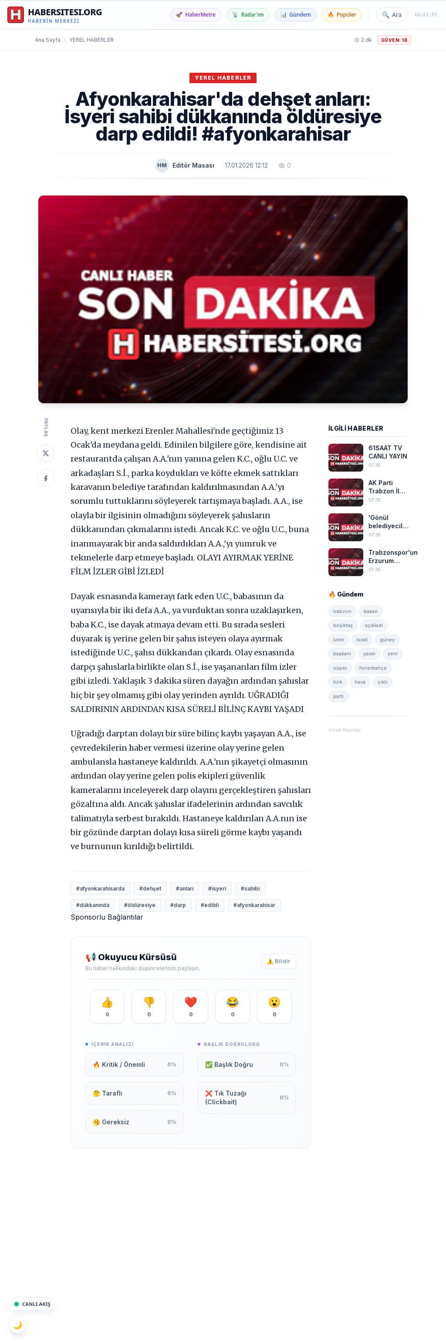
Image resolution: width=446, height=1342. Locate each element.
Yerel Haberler (91, 40)
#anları (184, 888)
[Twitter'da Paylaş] (45, 453)
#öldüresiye (139, 905)
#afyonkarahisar (254, 905)
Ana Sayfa (48, 40)
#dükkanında (92, 905)
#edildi (210, 905)
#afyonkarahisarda (100, 888)
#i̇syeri (217, 888)
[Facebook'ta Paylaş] (45, 477)
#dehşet (150, 888)
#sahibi (250, 888)
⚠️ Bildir (279, 961)
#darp (178, 905)
